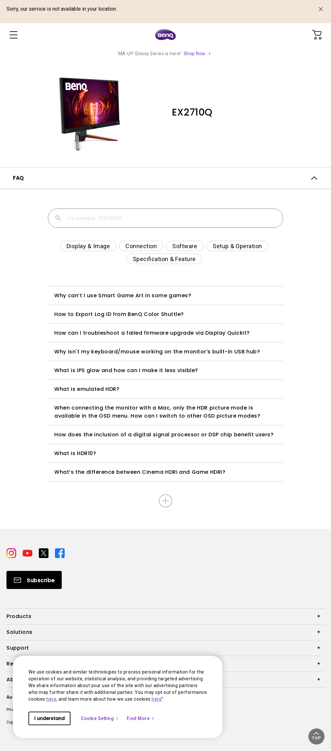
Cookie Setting (100, 718)
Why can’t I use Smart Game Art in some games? (122, 295)
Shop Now (195, 53)
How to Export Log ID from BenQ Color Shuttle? (119, 314)
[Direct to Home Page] (165, 35)
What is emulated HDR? (86, 389)
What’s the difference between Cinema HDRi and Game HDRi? (139, 472)
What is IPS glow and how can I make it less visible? (126, 370)
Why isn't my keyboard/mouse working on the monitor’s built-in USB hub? (157, 351)
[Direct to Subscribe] (34, 580)
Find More (141, 718)
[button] (316, 736)
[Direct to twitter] (44, 552)
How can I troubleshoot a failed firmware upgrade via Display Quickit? (152, 333)
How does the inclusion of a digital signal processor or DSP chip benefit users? (163, 434)
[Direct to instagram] (11, 552)
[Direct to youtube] (28, 552)
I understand (49, 718)
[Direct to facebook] (60, 552)
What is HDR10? (75, 453)
